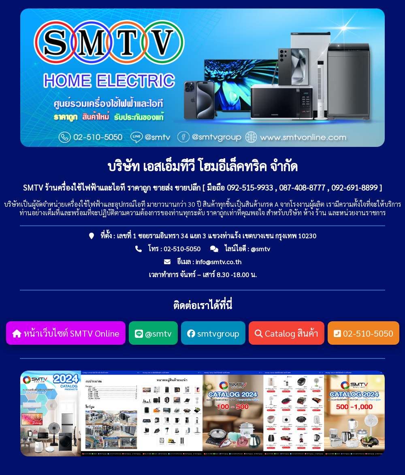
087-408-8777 (302, 187)
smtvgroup (213, 333)
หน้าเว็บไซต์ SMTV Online (65, 333)
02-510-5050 (182, 248)
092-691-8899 (354, 187)
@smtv (260, 248)
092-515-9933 (250, 187)
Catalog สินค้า (286, 333)
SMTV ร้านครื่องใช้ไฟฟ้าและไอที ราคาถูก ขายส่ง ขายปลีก (111, 187)
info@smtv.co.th (218, 261)
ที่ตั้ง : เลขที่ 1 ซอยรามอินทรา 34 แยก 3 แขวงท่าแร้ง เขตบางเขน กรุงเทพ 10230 (208, 235)
